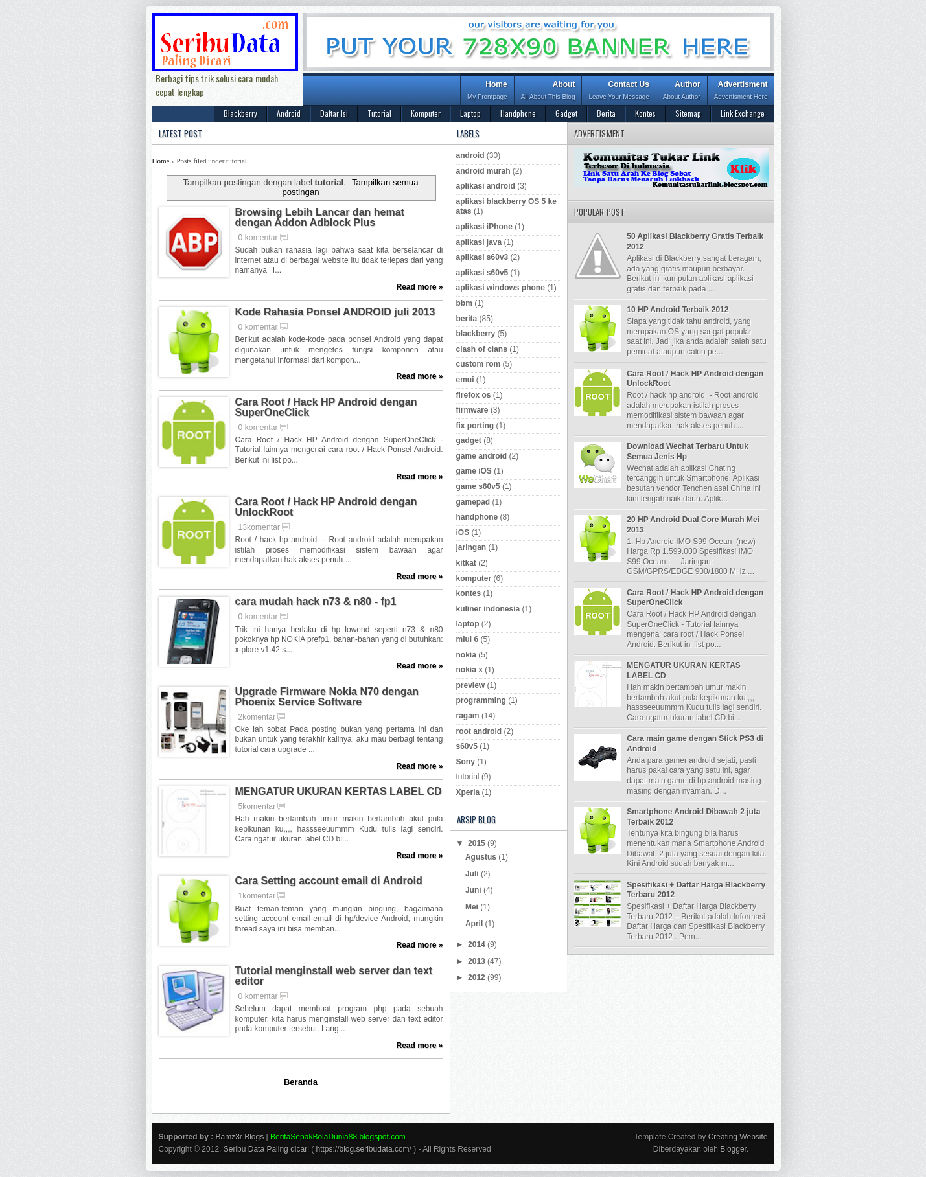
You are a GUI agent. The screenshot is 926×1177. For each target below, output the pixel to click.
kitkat (466, 562)
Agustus (481, 857)
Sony (465, 761)
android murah (483, 171)
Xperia (468, 792)
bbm (464, 303)
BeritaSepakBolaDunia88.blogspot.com (338, 1136)
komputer (474, 578)
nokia (466, 654)
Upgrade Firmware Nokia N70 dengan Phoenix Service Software (327, 697)
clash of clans (481, 349)
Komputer (426, 113)
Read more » (419, 286)
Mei (472, 906)
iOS (463, 532)
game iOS (474, 470)
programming (481, 700)
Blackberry (240, 113)
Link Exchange (743, 113)
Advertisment (741, 92)
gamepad (473, 502)
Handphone (518, 113)
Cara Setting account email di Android (328, 881)
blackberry (476, 333)
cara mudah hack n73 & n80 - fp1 (316, 602)
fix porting (475, 425)
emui (465, 379)
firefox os (473, 395)
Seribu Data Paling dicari (266, 1149)
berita (467, 318)
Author (681, 92)
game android (481, 456)
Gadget (566, 113)
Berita (606, 113)
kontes (468, 593)
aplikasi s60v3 (482, 257)
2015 (477, 843)
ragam (468, 715)
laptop (468, 623)
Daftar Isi (334, 113)
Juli (473, 873)
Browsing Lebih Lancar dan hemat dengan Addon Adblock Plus (319, 217)
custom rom (478, 364)
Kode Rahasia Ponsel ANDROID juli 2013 (335, 312)
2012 (477, 977)
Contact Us (618, 92)
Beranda (301, 1082)
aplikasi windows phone (500, 287)
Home (487, 92)
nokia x (469, 669)
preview (470, 685)
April (475, 923)
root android (479, 731)
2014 (477, 944)
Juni (474, 890)
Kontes (645, 113)
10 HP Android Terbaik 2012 (677, 309)
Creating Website (738, 1136)
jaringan (471, 547)
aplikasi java (479, 242)
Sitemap (688, 113)
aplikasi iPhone (484, 226)
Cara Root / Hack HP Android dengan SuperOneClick (326, 407)
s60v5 (467, 746)
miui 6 (467, 639)
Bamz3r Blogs (240, 1136)
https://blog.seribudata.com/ (363, 1149)
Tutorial (379, 113)
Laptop (470, 113)
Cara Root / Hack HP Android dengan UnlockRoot (326, 507)
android (470, 155)
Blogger (733, 1149)
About (548, 92)
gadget (468, 440)
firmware (472, 410)
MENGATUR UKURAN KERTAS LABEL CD (338, 791)
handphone (477, 516)
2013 (477, 961)
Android (289, 113)
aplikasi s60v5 (482, 272)
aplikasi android (485, 185)
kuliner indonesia (488, 608)
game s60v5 (478, 486)
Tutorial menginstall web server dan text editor (334, 976)
